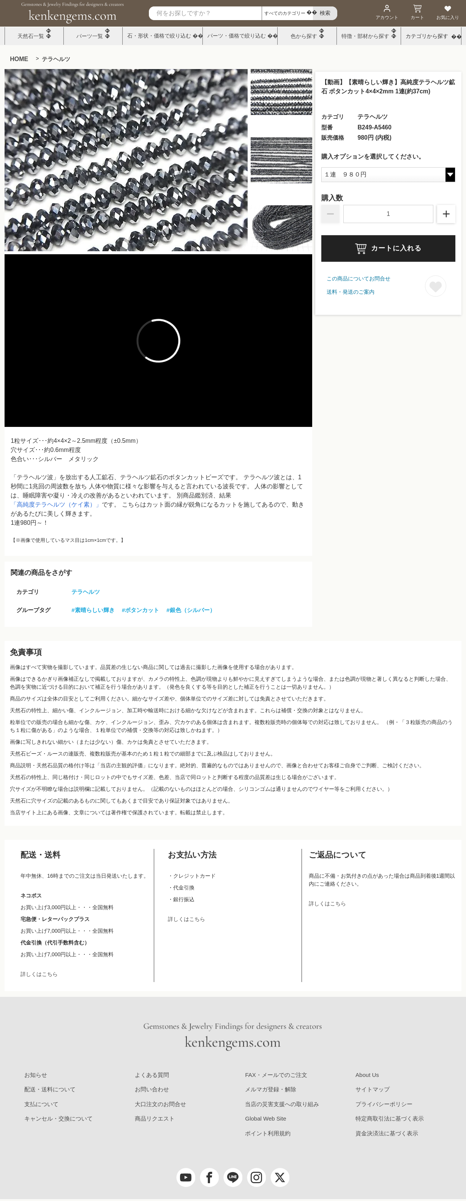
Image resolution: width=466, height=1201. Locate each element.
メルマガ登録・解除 (270, 1089)
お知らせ (35, 1075)
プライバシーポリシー (383, 1104)
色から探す (304, 36)
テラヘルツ (56, 59)
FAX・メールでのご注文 (276, 1075)
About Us (367, 1075)
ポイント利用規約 (268, 1133)
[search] (325, 13)
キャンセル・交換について (58, 1118)
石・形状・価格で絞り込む (159, 36)
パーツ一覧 (89, 36)
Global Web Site (265, 1118)
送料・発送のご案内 (350, 292)
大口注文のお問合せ (160, 1104)
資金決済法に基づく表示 (386, 1133)
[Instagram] (256, 1177)
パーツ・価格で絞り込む (236, 36)
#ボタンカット (140, 610)
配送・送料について (50, 1089)
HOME (19, 59)
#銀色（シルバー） (190, 610)
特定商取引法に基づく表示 (389, 1118)
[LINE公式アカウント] (232, 1177)
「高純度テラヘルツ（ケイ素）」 (56, 504)
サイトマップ (372, 1089)
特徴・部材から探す (365, 36)
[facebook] (209, 1177)
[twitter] (279, 1177)
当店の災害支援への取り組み (282, 1104)
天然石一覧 (30, 36)
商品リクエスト (155, 1118)
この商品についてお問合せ (358, 278)
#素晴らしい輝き (92, 610)
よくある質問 (152, 1075)
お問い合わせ (152, 1089)
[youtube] (185, 1177)
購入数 (332, 198)
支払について (41, 1104)
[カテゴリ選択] (287, 13)
